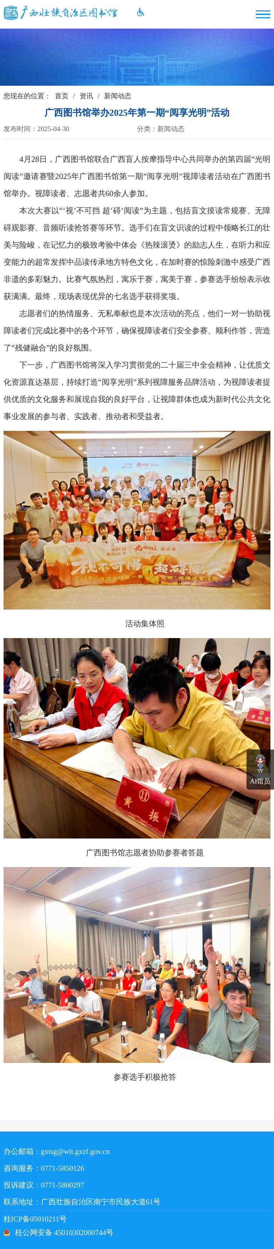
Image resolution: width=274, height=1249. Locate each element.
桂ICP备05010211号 (51, 1219)
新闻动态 (117, 96)
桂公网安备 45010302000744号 (64, 1232)
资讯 (86, 96)
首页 (61, 96)
